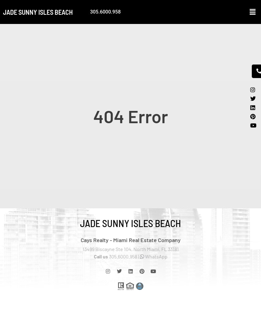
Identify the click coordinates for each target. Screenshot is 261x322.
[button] (253, 12)
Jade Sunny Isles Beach (38, 12)
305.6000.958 (105, 12)
